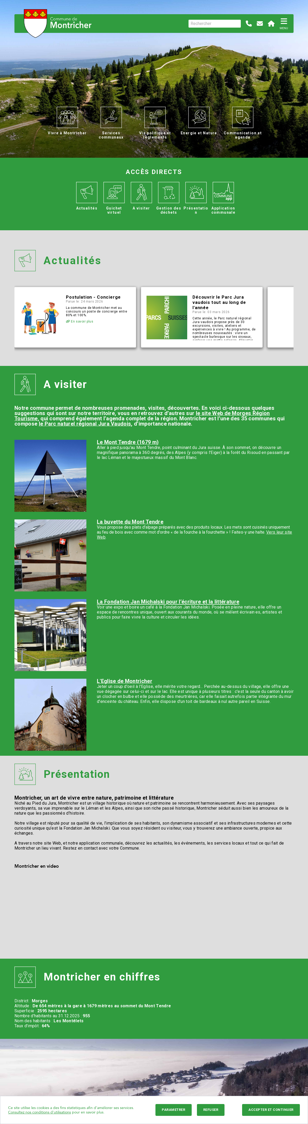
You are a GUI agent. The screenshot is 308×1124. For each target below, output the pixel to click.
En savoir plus (79, 321)
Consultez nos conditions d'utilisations (39, 1112)
